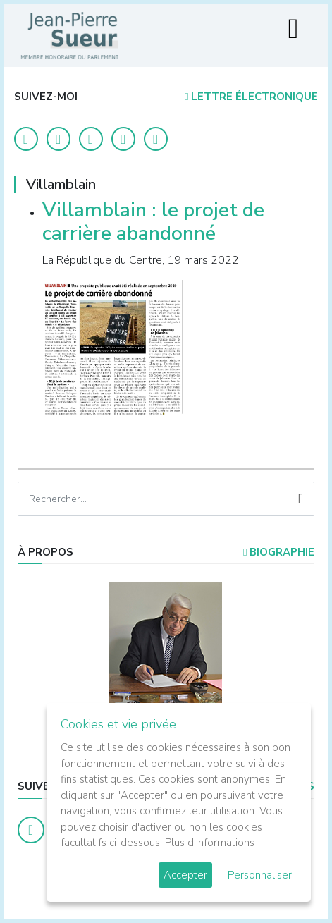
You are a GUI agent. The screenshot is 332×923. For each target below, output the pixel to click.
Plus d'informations (209, 843)
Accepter (185, 875)
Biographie (278, 552)
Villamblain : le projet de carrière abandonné (153, 222)
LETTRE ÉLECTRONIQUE (251, 97)
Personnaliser (260, 875)
